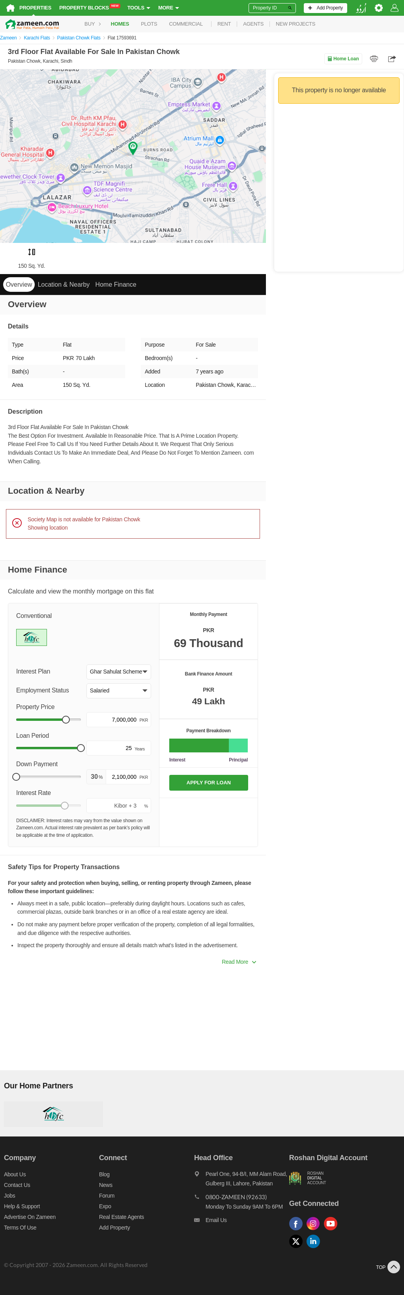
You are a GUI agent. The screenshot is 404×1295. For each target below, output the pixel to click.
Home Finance (116, 284)
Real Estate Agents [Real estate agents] (121, 1217)
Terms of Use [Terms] (20, 1227)
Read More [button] (239, 962)
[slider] (66, 720)
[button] (118, 671)
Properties (35, 8)
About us (15, 1174)
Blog (104, 1174)
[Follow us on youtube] (332, 1230)
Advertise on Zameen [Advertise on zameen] (30, 1217)
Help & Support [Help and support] (22, 1206)
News (105, 1185)
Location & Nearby (64, 284)
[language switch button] (361, 8)
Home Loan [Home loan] (343, 59)
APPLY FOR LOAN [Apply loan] (209, 783)
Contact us (17, 1185)
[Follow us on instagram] (315, 1230)
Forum (106, 1195)
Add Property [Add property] (114, 1227)
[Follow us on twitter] (298, 1248)
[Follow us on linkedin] (315, 1248)
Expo (105, 1206)
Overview (19, 284)
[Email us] (241, 1222)
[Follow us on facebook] (298, 1230)
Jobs (9, 1195)
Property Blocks (89, 7)
